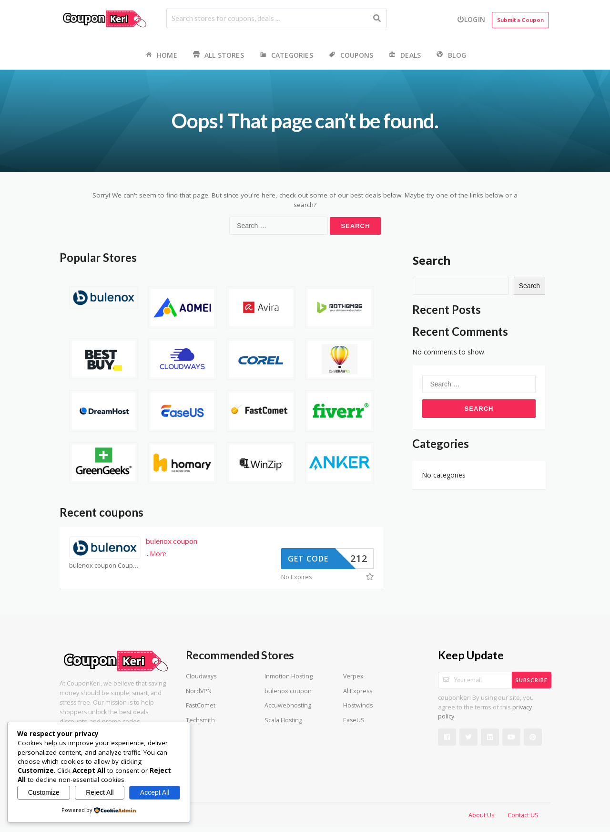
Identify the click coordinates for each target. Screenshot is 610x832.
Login (471, 19)
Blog (450, 56)
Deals (404, 56)
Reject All (99, 792)
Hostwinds (358, 705)
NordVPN (199, 691)
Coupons (350, 56)
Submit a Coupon (520, 19)
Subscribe (532, 680)
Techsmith (200, 720)
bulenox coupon (171, 540)
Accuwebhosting (287, 705)
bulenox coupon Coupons (105, 566)
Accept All (154, 792)
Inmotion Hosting (288, 676)
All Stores (218, 56)
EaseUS (354, 720)
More (158, 553)
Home (160, 56)
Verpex (353, 676)
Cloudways (201, 676)
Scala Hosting (283, 720)
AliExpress (357, 691)
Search (432, 260)
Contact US (523, 815)
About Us (481, 815)
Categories (285, 56)
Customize (44, 792)
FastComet (200, 705)
